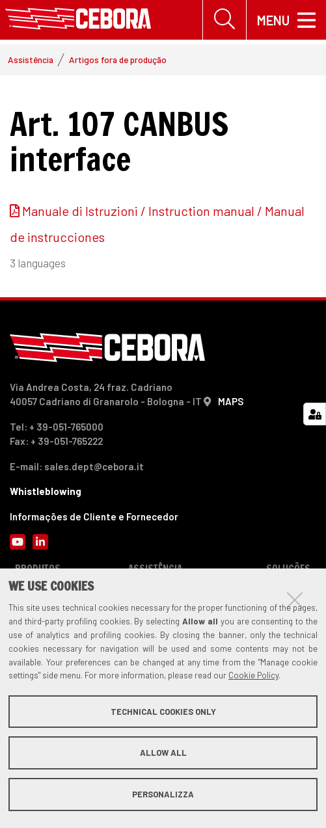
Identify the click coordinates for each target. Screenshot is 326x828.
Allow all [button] (163, 752)
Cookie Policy (253, 675)
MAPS (230, 401)
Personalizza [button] (163, 794)
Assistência (30, 59)
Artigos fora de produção (118, 59)
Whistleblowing (45, 491)
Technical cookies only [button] (163, 711)
